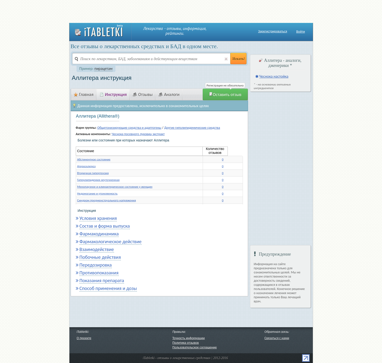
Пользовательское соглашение (194, 347)
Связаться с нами (277, 338)
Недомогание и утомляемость (97, 193)
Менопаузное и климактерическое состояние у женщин (115, 186)
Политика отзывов (185, 343)
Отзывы (143, 94)
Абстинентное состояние (94, 159)
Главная (84, 94)
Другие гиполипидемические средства (192, 128)
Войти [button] (300, 31)
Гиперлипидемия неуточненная (98, 180)
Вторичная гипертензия (93, 173)
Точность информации (188, 338)
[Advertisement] (191, 11)
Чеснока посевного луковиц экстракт (138, 134)
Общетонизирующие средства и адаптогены (129, 128)
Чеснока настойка (273, 76)
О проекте (84, 338)
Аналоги (169, 94)
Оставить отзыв (225, 94)
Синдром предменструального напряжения (106, 200)
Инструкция (113, 94)
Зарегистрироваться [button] (272, 31)
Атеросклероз (86, 166)
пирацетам (104, 68)
